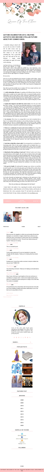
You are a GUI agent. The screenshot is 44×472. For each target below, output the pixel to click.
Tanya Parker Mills (11, 274)
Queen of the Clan (14, 469)
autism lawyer (10, 293)
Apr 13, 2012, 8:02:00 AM (12, 243)
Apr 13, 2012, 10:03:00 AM (12, 248)
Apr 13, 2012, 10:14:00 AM (12, 257)
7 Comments (7, 201)
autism (22, 200)
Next (39, 226)
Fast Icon (24, 443)
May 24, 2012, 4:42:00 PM (12, 295)
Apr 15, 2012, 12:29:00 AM (12, 272)
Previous (6, 226)
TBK (22, 470)
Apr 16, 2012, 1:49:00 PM (12, 283)
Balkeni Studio (30, 469)
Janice (8, 244)
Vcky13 (8, 232)
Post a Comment (7, 297)
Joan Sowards (10, 266)
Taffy (8, 259)
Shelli (8, 250)
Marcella (9, 284)
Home (23, 226)
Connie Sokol (22, 201)
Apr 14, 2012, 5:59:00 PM (12, 265)
